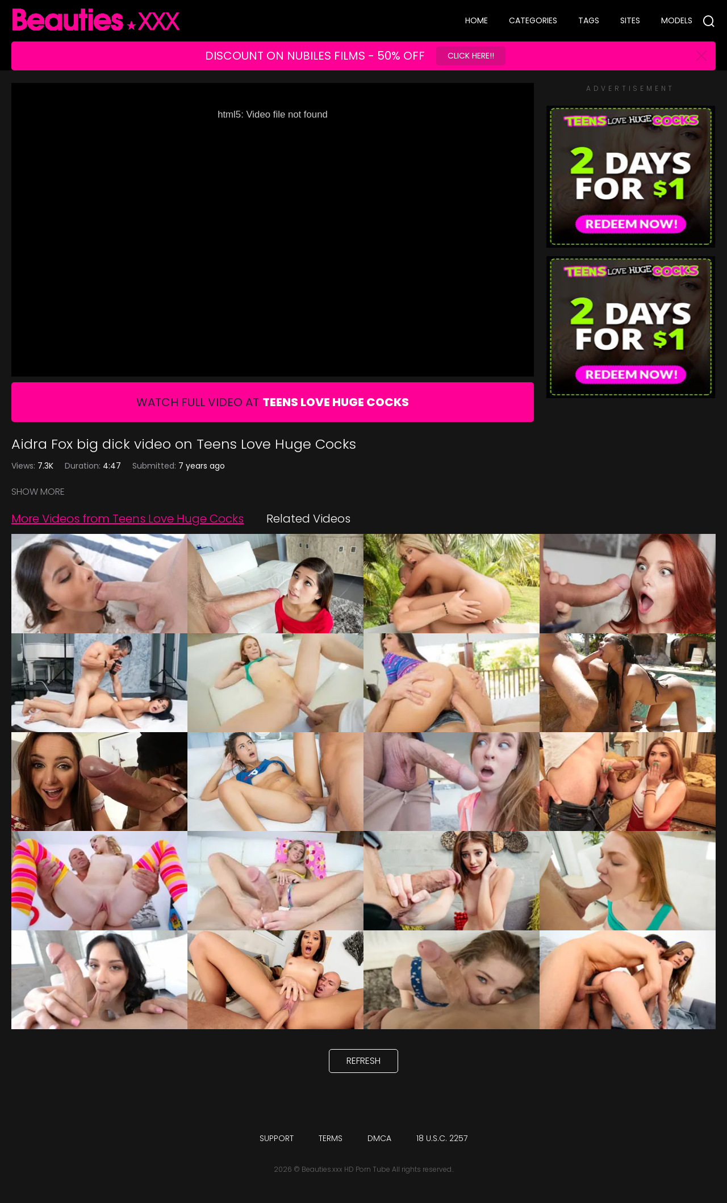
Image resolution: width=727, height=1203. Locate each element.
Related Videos (308, 519)
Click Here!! (471, 55)
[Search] (709, 21)
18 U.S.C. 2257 (441, 1138)
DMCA (379, 1138)
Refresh (363, 1060)
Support (277, 1138)
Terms (330, 1138)
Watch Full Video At (272, 402)
